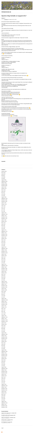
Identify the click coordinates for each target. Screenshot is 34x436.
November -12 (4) (4, 234)
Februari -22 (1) (3, 392)
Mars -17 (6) (3, 308)
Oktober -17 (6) (3, 318)
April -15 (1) (3, 275)
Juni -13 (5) (3, 244)
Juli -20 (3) (3, 365)
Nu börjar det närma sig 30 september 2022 (8, 416)
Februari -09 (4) (3, 171)
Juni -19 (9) (3, 347)
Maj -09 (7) (3, 175)
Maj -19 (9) (3, 345)
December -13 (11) (4, 252)
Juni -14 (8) (3, 261)
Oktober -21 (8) (3, 387)
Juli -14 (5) (3, 262)
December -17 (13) (4, 321)
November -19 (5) (4, 354)
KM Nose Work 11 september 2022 (7, 420)
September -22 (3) (4, 402)
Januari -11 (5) (3, 202)
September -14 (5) (4, 265)
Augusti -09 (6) (3, 179)
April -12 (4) (3, 224)
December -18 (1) (4, 338)
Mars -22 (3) (3, 394)
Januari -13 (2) (3, 237)
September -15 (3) (4, 282)
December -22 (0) (4, 407)
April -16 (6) (3, 292)
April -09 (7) (3, 174)
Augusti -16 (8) (3, 298)
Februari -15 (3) (3, 272)
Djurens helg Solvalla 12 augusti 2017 (13, 16)
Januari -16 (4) (3, 288)
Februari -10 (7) (3, 188)
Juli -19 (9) (3, 348)
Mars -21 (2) (3, 377)
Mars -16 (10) (3, 291)
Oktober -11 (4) (3, 215)
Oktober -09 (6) (3, 182)
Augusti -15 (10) (4, 281)
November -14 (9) (4, 268)
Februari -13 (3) (3, 238)
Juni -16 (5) (3, 295)
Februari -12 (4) (3, 221)
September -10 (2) (4, 198)
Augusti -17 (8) (3, 315)
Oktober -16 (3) (3, 301)
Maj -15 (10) (3, 277)
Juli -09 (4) (3, 178)
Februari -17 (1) (3, 307)
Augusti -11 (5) (3, 212)
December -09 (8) (4, 185)
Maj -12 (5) (3, 225)
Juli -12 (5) (3, 228)
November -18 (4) (4, 337)
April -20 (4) (3, 361)
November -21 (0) (4, 388)
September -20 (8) (4, 368)
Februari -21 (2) (3, 375)
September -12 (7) (4, 231)
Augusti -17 (3, 18)
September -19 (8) (4, 351)
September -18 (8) (4, 334)
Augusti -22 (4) (3, 401)
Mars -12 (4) (3, 222)
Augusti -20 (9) (3, 367)
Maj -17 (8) (3, 311)
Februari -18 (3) (3, 324)
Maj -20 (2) (3, 362)
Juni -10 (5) (3, 194)
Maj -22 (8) (3, 397)
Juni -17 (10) (3, 312)
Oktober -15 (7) (3, 284)
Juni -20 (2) (3, 364)
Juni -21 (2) (3, 381)
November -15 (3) (4, 285)
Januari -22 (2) (3, 391)
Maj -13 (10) (3, 242)
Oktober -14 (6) (3, 267)
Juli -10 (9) (3, 195)
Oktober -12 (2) (3, 232)
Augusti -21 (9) (3, 384)
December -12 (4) (4, 235)
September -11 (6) (4, 214)
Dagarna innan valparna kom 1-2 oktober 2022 (8, 413)
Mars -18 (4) (3, 325)
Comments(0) (3, 161)
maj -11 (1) (3, 208)
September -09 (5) (4, 181)
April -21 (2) (3, 378)
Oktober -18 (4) (3, 335)
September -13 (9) (4, 248)
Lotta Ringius (6, 19)
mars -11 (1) (3, 205)
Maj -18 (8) (3, 328)
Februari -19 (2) (3, 341)
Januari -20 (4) (3, 357)
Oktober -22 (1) (3, 404)
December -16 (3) (4, 304)
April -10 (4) (3, 191)
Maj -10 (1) (3, 192)
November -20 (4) (4, 371)
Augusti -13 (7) (3, 247)
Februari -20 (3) (3, 358)
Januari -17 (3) (3, 305)
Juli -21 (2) (3, 382)
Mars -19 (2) (3, 342)
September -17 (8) (4, 317)
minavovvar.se (6, 12)
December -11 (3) (4, 218)
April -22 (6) (3, 395)
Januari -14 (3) (3, 254)
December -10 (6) (4, 201)
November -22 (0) (4, 405)
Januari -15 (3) (3, 271)
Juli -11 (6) (3, 211)
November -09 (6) (4, 184)
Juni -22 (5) (3, 398)
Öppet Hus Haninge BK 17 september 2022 (8, 418)
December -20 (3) (4, 372)
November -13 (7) (4, 251)
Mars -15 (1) (3, 274)
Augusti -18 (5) (3, 332)
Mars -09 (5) (3, 172)
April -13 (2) (3, 241)
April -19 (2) (3, 344)
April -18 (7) (3, 327)
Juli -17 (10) (3, 314)
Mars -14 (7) (3, 257)
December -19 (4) (4, 355)
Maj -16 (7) (3, 294)
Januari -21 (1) (3, 374)
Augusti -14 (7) (3, 264)
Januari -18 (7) (3, 322)
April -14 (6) (3, 258)
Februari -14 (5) (3, 255)
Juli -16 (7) (3, 297)
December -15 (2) (4, 287)
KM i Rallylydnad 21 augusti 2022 (6, 422)
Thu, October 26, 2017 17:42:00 (12, 19)
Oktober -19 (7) (3, 352)
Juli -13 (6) (3, 245)
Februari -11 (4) (3, 204)
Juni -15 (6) (3, 278)
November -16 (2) (4, 302)
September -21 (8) (4, 385)
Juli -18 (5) (3, 331)
